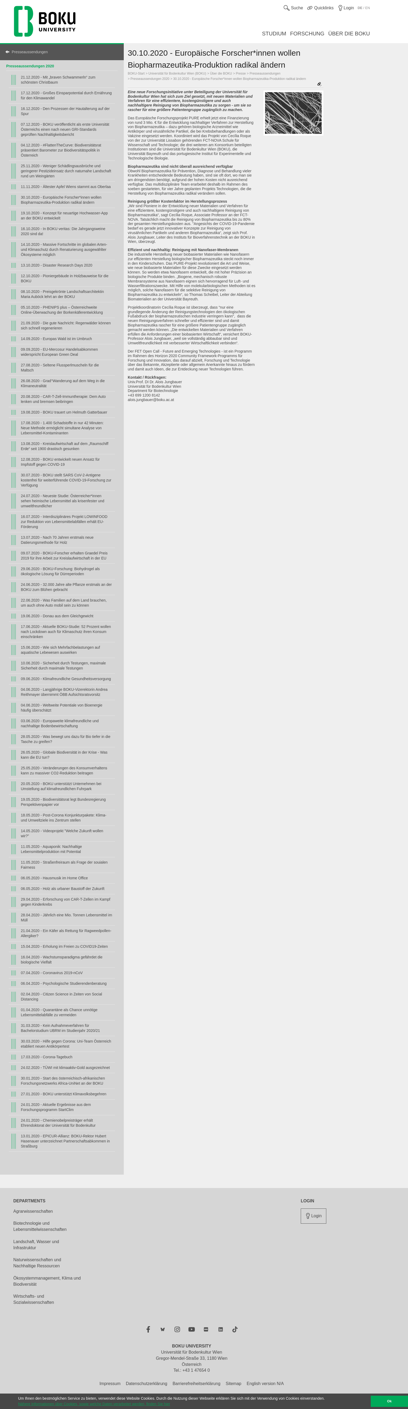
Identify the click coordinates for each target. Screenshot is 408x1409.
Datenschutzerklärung (146, 1383)
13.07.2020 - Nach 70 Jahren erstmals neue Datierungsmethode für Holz (57, 540)
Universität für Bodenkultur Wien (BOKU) (177, 73)
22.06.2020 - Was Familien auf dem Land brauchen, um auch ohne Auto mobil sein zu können (63, 602)
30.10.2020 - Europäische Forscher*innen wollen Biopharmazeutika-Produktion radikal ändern (61, 200)
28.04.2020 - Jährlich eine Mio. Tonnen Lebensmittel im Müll (66, 917)
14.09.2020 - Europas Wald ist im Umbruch (56, 339)
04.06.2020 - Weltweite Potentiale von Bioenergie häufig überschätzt (61, 707)
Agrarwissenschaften (33, 1211)
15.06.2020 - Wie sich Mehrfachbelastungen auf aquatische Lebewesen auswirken (60, 650)
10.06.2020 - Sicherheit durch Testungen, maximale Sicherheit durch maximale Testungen (63, 665)
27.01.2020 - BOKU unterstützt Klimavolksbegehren (63, 1094)
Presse (241, 73)
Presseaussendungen (30, 52)
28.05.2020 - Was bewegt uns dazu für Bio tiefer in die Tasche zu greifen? (65, 739)
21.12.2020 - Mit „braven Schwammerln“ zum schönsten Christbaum (58, 79)
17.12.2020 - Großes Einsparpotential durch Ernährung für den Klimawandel (66, 95)
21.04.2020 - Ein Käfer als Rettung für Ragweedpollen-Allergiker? (66, 933)
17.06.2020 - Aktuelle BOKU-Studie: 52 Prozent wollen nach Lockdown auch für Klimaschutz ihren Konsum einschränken (66, 631)
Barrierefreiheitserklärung (196, 1383)
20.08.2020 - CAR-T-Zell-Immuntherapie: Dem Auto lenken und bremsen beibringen (63, 399)
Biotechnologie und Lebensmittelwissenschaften (40, 1226)
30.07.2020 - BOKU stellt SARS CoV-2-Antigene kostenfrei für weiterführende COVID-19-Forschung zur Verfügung (66, 480)
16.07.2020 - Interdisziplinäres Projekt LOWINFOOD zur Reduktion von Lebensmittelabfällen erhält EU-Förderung (64, 521)
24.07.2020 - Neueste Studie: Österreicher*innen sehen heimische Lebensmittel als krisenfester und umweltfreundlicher (62, 501)
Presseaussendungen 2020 (30, 66)
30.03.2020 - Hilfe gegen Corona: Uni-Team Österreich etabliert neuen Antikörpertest (66, 1043)
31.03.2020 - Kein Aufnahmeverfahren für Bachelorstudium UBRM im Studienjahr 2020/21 (60, 1028)
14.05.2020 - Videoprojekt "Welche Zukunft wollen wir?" (62, 833)
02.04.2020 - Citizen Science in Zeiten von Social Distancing (61, 996)
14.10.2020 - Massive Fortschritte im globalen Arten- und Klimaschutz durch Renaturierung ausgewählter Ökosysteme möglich (64, 249)
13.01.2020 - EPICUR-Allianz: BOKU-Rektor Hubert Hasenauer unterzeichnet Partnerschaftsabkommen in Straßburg (65, 1141)
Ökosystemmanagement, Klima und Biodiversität (47, 1281)
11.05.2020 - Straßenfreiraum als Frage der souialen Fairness (64, 864)
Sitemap (233, 1383)
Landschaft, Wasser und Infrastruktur (36, 1244)
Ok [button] (389, 1401)
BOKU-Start (136, 73)
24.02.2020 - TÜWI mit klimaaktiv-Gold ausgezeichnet (65, 1067)
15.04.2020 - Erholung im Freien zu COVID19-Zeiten (64, 946)
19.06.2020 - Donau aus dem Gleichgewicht (57, 616)
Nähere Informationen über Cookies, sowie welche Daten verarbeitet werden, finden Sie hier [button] (94, 1404)
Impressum (110, 1383)
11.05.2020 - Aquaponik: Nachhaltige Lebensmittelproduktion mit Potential (51, 849)
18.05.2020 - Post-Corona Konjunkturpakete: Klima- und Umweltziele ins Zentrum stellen (63, 817)
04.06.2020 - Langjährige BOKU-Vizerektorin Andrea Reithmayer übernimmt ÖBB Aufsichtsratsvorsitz (64, 692)
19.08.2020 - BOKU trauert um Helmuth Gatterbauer (64, 412)
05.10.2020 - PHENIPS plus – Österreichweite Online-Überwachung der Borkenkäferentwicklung (62, 310)
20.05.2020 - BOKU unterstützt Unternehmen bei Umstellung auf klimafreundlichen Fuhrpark (61, 786)
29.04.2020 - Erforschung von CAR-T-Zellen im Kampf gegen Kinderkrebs (65, 901)
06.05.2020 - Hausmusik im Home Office (54, 878)
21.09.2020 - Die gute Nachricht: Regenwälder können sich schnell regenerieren (66, 325)
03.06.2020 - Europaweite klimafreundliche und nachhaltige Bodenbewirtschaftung (60, 723)
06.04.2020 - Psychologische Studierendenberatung (63, 983)
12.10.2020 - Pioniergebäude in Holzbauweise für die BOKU (64, 278)
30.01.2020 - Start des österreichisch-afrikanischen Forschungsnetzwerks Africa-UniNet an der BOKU (63, 1080)
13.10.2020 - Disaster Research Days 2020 (56, 265)
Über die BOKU (221, 73)
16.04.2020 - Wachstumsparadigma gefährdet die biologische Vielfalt (61, 959)
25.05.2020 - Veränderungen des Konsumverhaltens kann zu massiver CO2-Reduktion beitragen (64, 770)
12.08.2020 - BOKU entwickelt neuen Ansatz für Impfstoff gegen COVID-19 (60, 462)
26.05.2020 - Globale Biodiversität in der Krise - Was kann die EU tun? (64, 754)
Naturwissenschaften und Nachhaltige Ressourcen (37, 1262)
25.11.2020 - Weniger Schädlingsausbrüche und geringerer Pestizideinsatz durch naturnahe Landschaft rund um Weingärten (66, 171)
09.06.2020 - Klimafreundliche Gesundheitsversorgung (66, 679)
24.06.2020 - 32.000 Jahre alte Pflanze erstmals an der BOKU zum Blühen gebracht (66, 587)
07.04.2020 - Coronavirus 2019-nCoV (52, 973)
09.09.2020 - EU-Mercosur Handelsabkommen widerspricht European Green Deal (59, 352)
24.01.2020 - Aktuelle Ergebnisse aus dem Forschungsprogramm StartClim (56, 1107)
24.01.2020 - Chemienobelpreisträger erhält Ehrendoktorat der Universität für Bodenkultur (58, 1123)
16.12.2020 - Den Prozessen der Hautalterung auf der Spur (65, 111)
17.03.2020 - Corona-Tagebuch (46, 1057)
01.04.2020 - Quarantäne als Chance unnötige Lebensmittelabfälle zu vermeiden (59, 1012)
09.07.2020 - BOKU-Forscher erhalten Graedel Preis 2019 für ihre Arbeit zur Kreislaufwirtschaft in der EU (64, 555)
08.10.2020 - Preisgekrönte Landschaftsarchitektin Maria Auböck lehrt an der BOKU (62, 294)
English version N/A (265, 1383)
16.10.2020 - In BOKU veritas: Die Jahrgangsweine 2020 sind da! (63, 231)
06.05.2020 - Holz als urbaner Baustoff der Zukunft (62, 889)
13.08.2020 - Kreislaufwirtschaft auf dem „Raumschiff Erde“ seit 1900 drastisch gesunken (64, 446)
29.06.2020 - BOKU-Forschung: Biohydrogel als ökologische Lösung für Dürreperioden (60, 571)
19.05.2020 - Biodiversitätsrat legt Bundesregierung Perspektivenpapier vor (63, 802)
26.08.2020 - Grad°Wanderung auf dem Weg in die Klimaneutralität (63, 383)
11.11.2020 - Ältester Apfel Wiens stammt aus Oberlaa (66, 187)
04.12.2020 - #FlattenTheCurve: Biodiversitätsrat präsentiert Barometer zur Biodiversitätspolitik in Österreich (61, 150)
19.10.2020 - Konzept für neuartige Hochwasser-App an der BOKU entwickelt (64, 215)
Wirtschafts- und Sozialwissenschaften (33, 1299)
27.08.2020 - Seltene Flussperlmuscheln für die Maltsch (60, 367)
